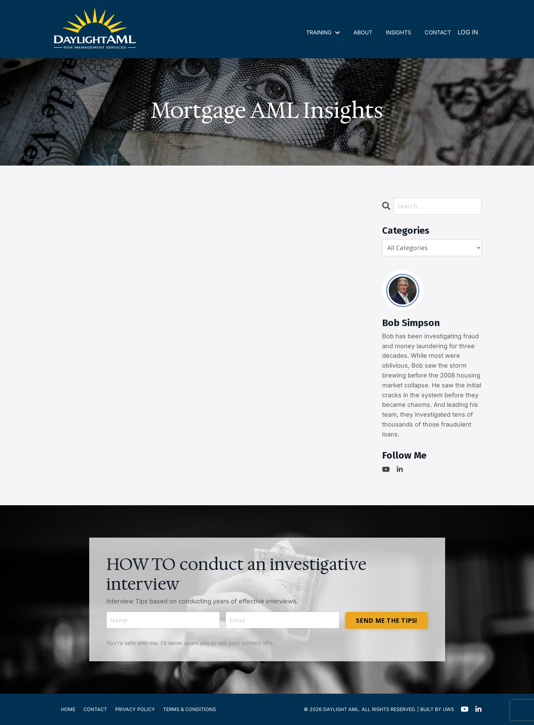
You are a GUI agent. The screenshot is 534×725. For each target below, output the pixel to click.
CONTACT (438, 32)
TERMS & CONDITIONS (189, 709)
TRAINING (323, 32)
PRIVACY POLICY (135, 709)
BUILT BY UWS (437, 709)
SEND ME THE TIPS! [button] (386, 620)
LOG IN (468, 32)
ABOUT (363, 32)
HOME (68, 709)
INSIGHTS (398, 32)
